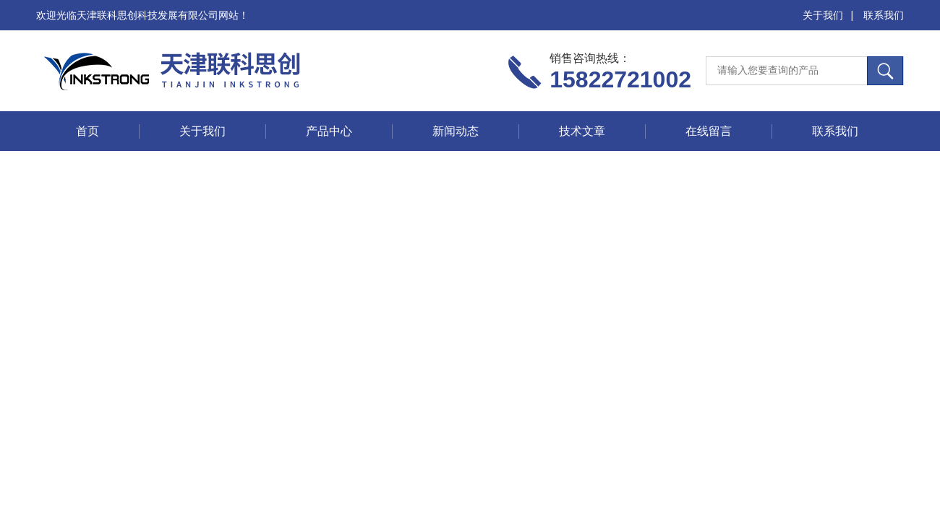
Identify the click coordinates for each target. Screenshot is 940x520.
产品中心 (329, 131)
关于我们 (823, 15)
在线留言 (708, 131)
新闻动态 (455, 131)
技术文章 (582, 131)
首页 (87, 131)
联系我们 (883, 15)
